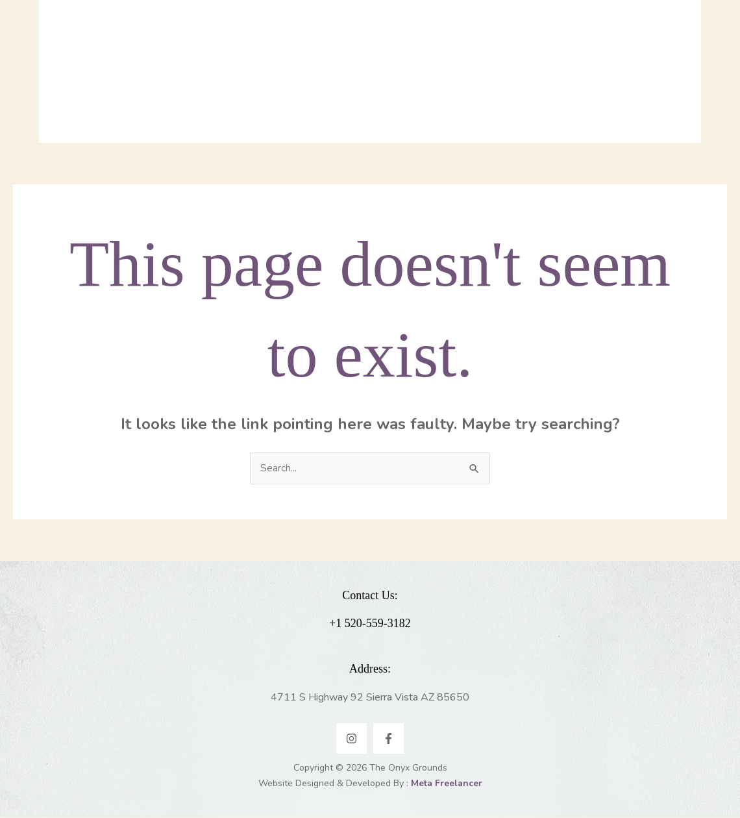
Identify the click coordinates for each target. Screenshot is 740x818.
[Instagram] (351, 739)
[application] (207, 87)
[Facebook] (388, 739)
